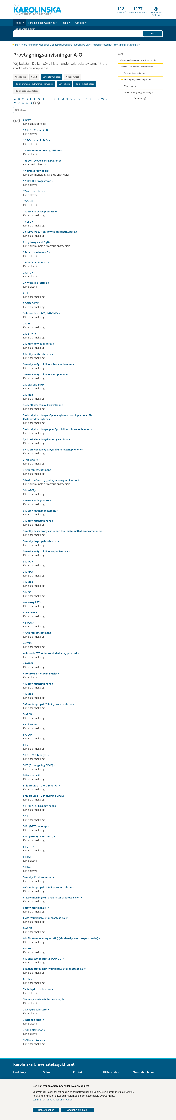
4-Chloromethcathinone (37, 632)
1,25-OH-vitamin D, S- (35, 140)
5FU (25, 816)
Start (17, 44)
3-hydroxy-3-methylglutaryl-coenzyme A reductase (53, 480)
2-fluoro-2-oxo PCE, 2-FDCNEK (40, 313)
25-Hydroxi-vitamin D (35, 252)
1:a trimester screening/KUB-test (42, 150)
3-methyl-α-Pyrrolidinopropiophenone (45, 551)
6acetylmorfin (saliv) (35, 907)
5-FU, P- (27, 846)
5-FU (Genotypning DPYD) (38, 836)
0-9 (36, 103)
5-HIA (26, 856)
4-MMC (27, 694)
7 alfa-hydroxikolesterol (37, 989)
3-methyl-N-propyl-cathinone (40, 541)
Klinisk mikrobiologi (84, 83)
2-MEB (27, 323)
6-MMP (27, 948)
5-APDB (27, 714)
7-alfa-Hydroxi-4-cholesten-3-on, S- (44, 999)
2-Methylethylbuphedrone (38, 343)
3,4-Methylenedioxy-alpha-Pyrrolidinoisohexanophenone (56, 429)
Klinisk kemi (64, 83)
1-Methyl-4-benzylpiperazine (40, 211)
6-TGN (26, 979)
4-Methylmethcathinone (37, 683)
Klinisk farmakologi (51, 76)
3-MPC (27, 592)
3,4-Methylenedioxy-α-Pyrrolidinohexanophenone (52, 449)
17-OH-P (28, 201)
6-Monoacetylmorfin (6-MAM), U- (42, 958)
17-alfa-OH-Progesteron (37, 181)
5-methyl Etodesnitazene (37, 877)
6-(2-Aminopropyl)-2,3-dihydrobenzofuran (47, 887)
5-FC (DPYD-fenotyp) (35, 755)
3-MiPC (27, 561)
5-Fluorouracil (31, 775)
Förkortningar (130, 86)
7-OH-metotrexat (33, 1040)
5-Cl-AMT (28, 734)
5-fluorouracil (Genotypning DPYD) (43, 795)
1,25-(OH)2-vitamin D (35, 130)
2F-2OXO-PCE (31, 303)
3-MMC (27, 582)
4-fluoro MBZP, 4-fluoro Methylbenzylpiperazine (51, 653)
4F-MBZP (28, 663)
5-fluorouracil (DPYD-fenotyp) (40, 785)
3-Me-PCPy (29, 490)
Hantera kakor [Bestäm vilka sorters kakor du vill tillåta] (46, 1110)
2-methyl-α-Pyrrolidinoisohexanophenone (47, 364)
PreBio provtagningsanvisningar (138, 92)
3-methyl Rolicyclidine (36, 500)
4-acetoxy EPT (31, 602)
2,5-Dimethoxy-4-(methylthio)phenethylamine (50, 231)
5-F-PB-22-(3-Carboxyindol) (39, 806)
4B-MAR (28, 622)
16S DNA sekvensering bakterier (42, 160)
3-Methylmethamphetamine (39, 510)
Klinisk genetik (72, 76)
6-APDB (27, 928)
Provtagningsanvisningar (126, 44)
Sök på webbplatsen (26, 33)
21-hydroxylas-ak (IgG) (36, 242)
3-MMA (27, 571)
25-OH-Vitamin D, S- (35, 262)
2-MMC (27, 394)
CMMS (34, 76)
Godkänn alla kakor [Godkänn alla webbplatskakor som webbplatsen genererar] (77, 1110)
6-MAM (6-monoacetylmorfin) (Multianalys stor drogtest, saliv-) (60, 938)
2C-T (25, 293)
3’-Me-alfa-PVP (31, 459)
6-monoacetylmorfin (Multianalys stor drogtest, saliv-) (55, 968)
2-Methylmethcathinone (37, 354)
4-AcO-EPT (29, 612)
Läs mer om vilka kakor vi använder (53, 1099)
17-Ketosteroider (33, 191)
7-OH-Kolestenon (33, 1030)
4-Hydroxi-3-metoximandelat (40, 673)
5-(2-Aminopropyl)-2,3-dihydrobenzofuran (47, 704)
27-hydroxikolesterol (35, 282)
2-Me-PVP (28, 333)
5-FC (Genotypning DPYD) (38, 765)
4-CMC (27, 643)
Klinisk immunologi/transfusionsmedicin (34, 83)
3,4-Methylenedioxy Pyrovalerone (43, 405)
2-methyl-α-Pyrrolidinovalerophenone (45, 374)
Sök (153, 33)
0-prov (27, 119)
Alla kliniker (20, 76)
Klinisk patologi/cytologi (26, 90)
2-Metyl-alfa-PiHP (33, 384)
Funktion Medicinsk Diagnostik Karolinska (50, 44)
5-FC (25, 744)
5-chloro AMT (31, 724)
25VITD (27, 272)
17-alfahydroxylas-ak (35, 170)
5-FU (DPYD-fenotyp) (35, 826)
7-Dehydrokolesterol (35, 1009)
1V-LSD (27, 221)
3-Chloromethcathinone (37, 470)
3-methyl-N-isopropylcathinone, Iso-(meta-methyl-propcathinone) (62, 531)
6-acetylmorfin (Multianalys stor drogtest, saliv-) (51, 897)
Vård (24, 44)
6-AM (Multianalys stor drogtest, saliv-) (46, 918)
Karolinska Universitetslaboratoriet (92, 44)
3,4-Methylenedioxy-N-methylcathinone (46, 439)
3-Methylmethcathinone (37, 520)
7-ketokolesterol (32, 1019)
